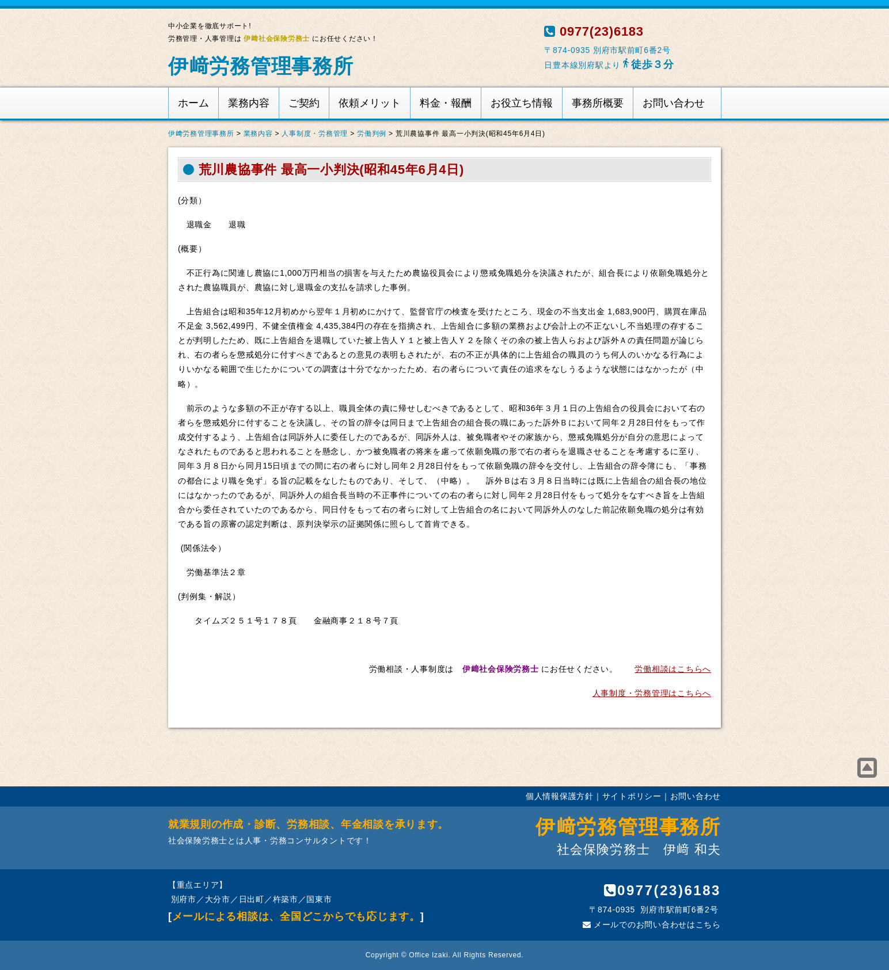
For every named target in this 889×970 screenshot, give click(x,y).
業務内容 (248, 103)
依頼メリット (370, 103)
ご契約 (304, 103)
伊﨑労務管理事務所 (261, 66)
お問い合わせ (674, 103)
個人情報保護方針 (560, 796)
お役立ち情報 (522, 103)
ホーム (193, 103)
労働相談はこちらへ (673, 669)
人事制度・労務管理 (315, 134)
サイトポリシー (632, 796)
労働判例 (371, 134)
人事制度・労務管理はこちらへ (651, 693)
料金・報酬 (446, 103)
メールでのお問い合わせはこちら (652, 924)
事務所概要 (598, 103)
